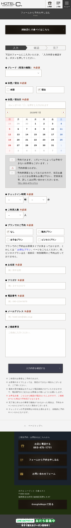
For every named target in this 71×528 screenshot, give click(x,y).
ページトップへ (35, 426)
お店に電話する (43, 446)
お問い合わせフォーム (44, 474)
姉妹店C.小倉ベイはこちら (35, 29)
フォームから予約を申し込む (44, 460)
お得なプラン (24, 249)
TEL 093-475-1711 (28, 183)
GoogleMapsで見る (42, 504)
